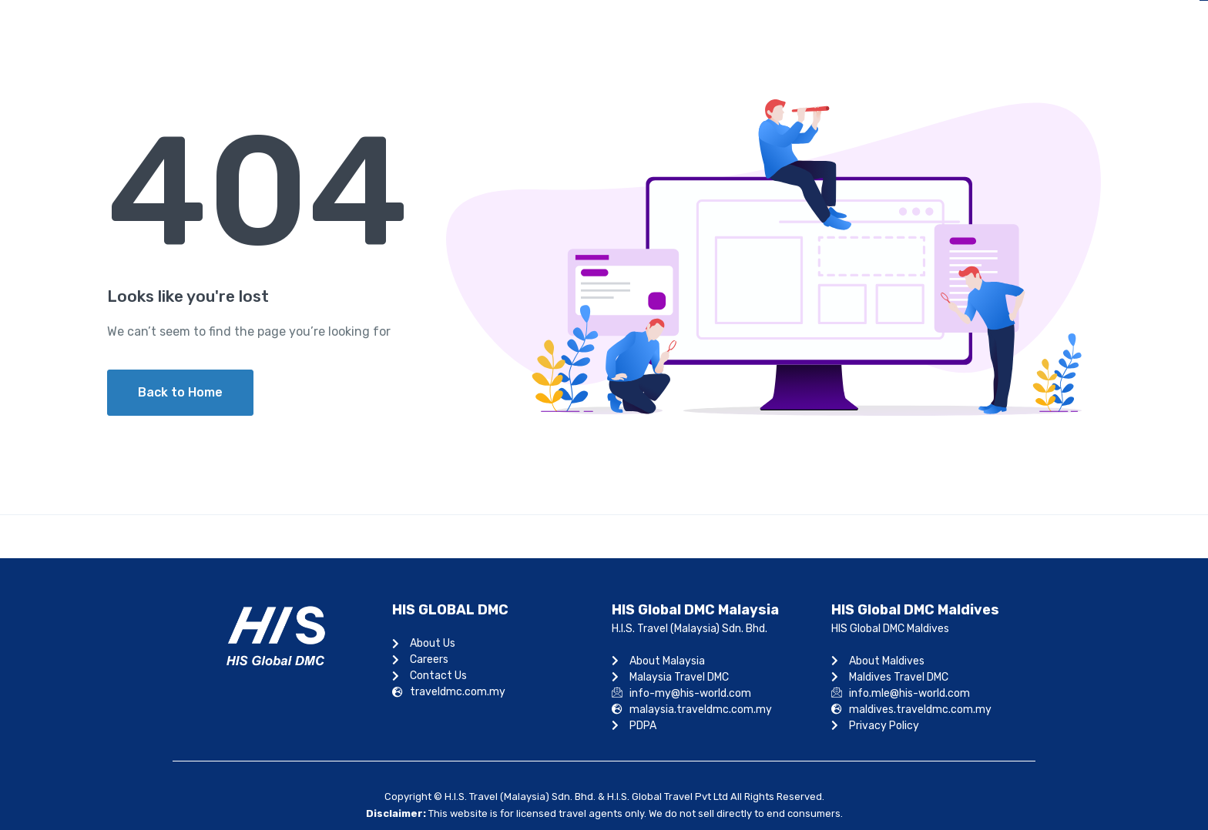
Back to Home (180, 392)
